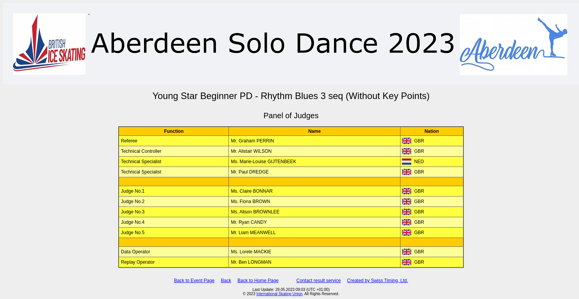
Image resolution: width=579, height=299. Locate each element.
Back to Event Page (194, 280)
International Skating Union (279, 294)
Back (226, 280)
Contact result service (318, 280)
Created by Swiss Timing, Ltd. (377, 280)
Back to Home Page (258, 280)
